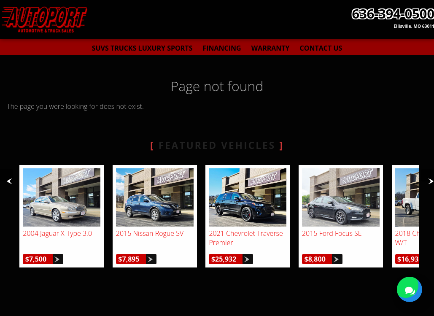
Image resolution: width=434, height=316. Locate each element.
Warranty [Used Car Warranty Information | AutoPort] (270, 48)
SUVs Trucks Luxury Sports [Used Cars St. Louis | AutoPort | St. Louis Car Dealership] (142, 48)
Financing (221, 48)
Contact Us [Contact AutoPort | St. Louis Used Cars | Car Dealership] (321, 48)
